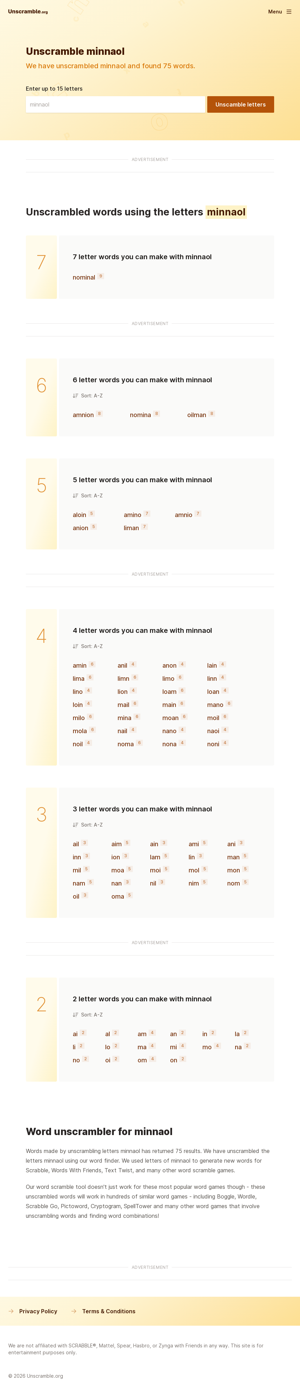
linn (212, 678)
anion (80, 528)
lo (107, 1047)
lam (155, 857)
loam (169, 691)
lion (123, 691)
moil (213, 717)
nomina (140, 414)
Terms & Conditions (103, 1311)
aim (116, 844)
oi (107, 1060)
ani (231, 844)
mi (173, 1047)
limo (168, 678)
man (233, 857)
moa (117, 870)
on (173, 1060)
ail (76, 844)
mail (123, 704)
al (107, 1034)
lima (78, 678)
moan (170, 717)
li (74, 1047)
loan (213, 691)
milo (79, 717)
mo (207, 1047)
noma (126, 744)
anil (122, 665)
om (142, 1060)
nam (79, 883)
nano (169, 731)
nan (116, 883)
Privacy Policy (32, 1311)
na (238, 1047)
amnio (183, 514)
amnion (83, 414)
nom (233, 883)
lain (212, 665)
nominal (84, 277)
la (237, 1034)
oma (117, 896)
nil (153, 883)
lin (192, 857)
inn (77, 857)
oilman (196, 414)
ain (154, 844)
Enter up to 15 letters (54, 88)
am (142, 1034)
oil (76, 896)
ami (194, 844)
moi (155, 870)
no (76, 1060)
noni (213, 744)
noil (78, 744)
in (204, 1034)
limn (123, 678)
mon (233, 870)
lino (78, 691)
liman (131, 528)
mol (194, 870)
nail (122, 731)
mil (77, 870)
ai (75, 1034)
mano (215, 704)
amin (80, 665)
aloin (79, 514)
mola (80, 731)
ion (115, 857)
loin (78, 704)
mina (124, 717)
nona (169, 744)
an (173, 1034)
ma (142, 1047)
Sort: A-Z (88, 395)
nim (194, 883)
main (169, 704)
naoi (213, 731)
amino (132, 514)
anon (169, 665)
